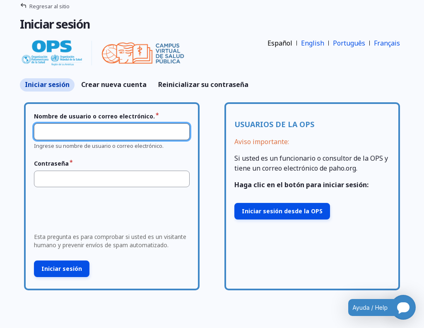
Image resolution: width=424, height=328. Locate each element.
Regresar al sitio (49, 6)
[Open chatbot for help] (376, 307)
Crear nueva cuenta (114, 84)
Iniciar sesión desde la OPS (282, 211)
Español (279, 43)
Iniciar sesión (47, 84)
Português (349, 43)
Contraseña (51, 163)
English (312, 43)
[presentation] (94, 212)
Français (387, 43)
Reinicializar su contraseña (203, 84)
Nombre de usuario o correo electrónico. (94, 116)
